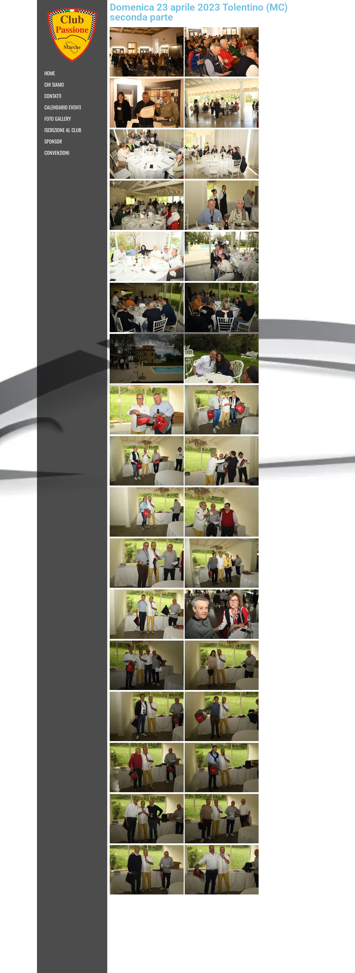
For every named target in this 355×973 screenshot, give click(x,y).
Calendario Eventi (62, 107)
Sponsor (53, 141)
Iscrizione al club (62, 130)
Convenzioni (56, 152)
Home (49, 73)
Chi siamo (54, 84)
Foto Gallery (57, 118)
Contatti (52, 96)
